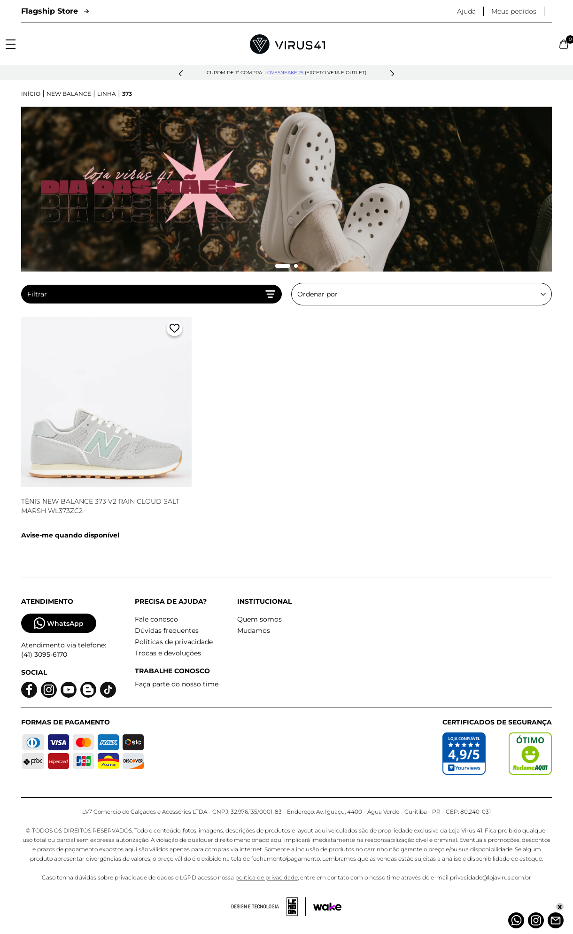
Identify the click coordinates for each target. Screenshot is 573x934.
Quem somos (259, 619)
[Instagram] (536, 920)
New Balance (68, 93)
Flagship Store (55, 11)
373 (127, 93)
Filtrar (151, 294)
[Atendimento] (556, 920)
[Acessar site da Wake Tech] (327, 907)
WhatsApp (59, 623)
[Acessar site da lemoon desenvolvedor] (269, 906)
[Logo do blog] (88, 690)
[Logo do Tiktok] (108, 690)
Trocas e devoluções (168, 653)
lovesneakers (283, 73)
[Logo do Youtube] (69, 690)
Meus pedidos (513, 11)
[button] (180, 74)
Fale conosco (156, 619)
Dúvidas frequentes (167, 630)
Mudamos (253, 630)
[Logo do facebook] (29, 690)
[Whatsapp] (516, 920)
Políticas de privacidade (174, 642)
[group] (286, 189)
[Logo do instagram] (49, 690)
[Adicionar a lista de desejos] (174, 330)
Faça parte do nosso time (176, 684)
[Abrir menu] (10, 44)
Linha (106, 93)
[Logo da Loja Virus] (287, 44)
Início (30, 93)
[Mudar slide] (282, 266)
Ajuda (466, 11)
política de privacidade (266, 877)
